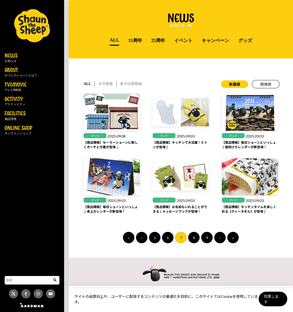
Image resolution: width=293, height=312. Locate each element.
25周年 (158, 40)
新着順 (234, 84)
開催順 (265, 84)
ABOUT (21, 72)
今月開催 (105, 84)
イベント (183, 40)
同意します (272, 301)
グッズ (245, 40)
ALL (114, 39)
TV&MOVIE (16, 87)
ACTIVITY (15, 101)
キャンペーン (215, 40)
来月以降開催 (131, 84)
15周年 (135, 40)
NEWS (11, 58)
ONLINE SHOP (18, 130)
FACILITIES (15, 115)
